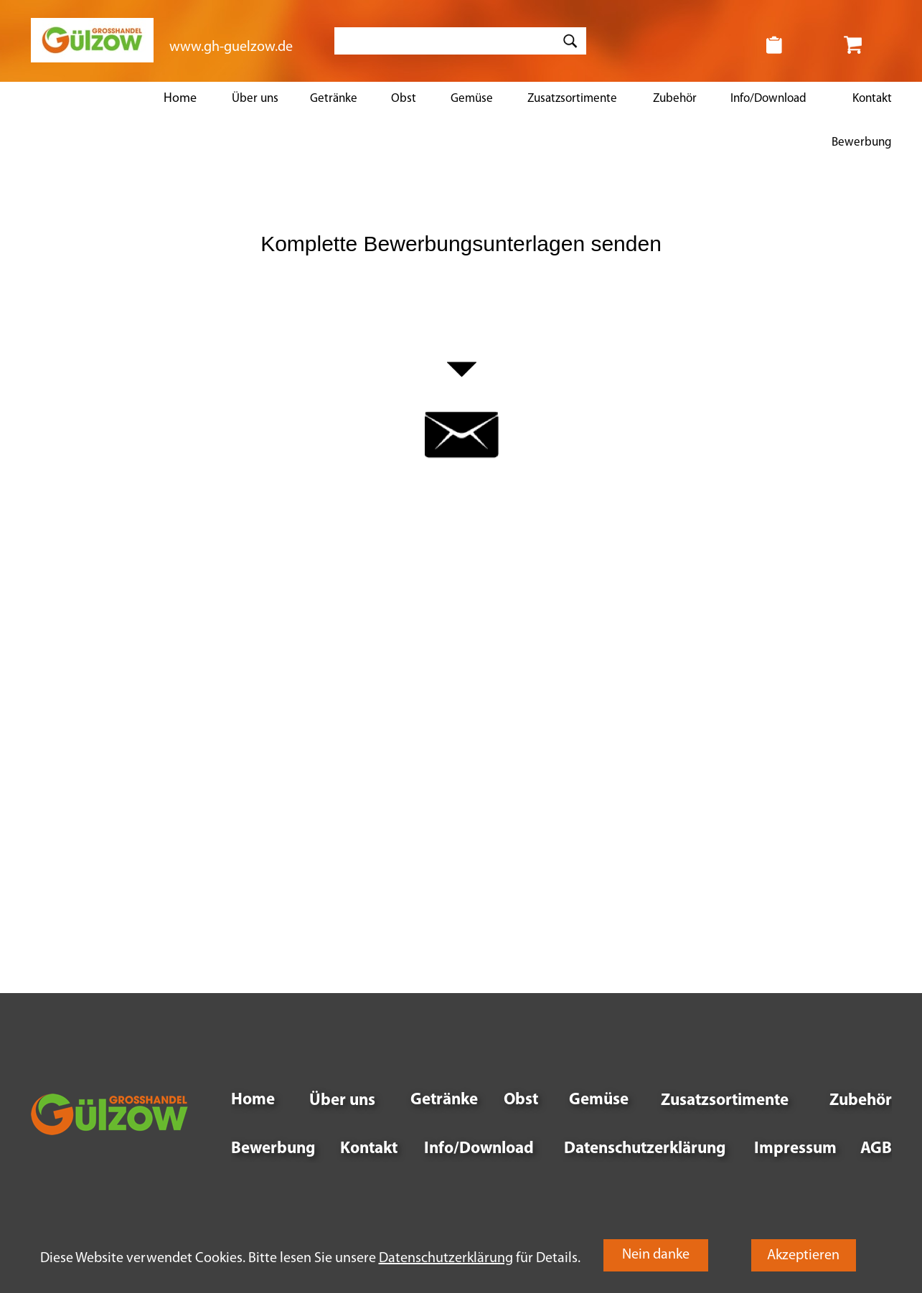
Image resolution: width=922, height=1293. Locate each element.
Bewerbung (862, 142)
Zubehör (675, 99)
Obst (403, 99)
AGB (876, 1149)
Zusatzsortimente (572, 99)
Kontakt (872, 99)
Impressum (795, 1149)
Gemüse (472, 99)
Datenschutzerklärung (644, 1149)
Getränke (333, 99)
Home (180, 98)
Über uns (255, 99)
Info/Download (768, 99)
